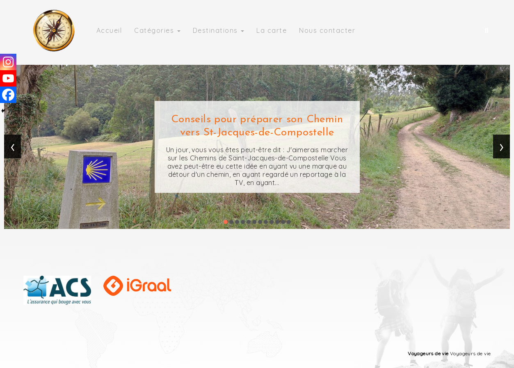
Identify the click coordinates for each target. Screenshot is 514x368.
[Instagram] (8, 62)
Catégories (157, 30)
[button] (226, 222)
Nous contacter (327, 30)
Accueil (109, 30)
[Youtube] (8, 78)
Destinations (218, 30)
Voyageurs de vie (428, 353)
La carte (271, 30)
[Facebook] (8, 95)
